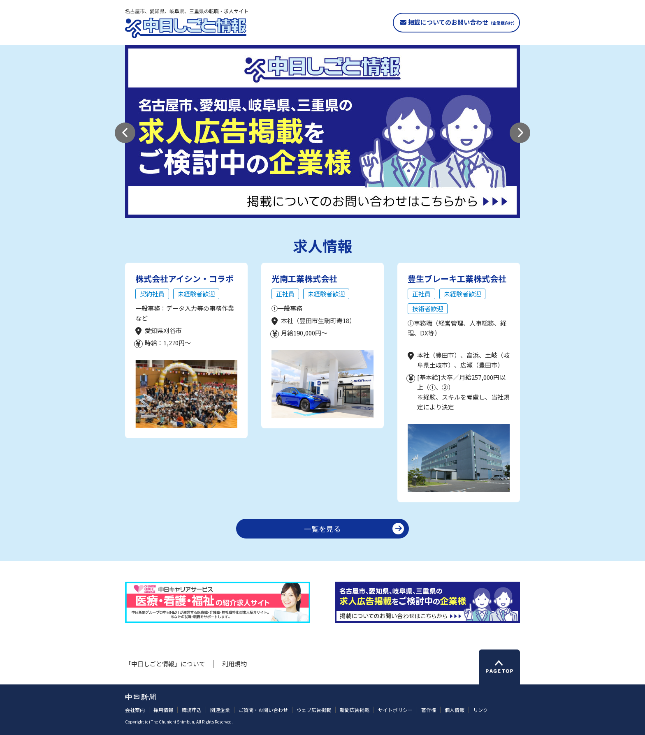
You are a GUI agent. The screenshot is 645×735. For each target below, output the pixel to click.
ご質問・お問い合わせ (263, 709)
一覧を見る (322, 528)
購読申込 (192, 709)
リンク (480, 709)
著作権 (428, 709)
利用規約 (234, 663)
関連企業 (220, 709)
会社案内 (135, 709)
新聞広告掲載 (354, 709)
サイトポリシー (395, 709)
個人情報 (454, 709)
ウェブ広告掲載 (314, 709)
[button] (125, 132)
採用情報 (163, 709)
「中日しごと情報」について (165, 663)
